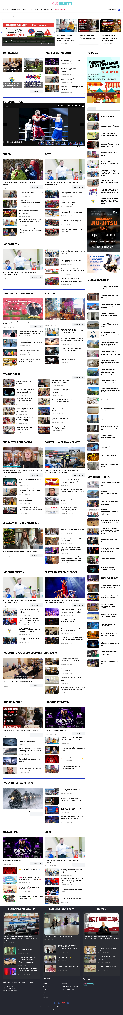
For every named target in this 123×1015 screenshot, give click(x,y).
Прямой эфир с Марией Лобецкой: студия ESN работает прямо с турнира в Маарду (73, 251)
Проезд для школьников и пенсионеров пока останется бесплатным (110, 502)
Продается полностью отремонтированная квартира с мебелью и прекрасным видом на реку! (110, 371)
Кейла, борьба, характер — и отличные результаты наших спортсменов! (107, 948)
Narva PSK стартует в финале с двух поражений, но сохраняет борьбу (72, 211)
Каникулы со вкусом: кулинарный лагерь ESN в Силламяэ (71, 261)
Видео (19, 9)
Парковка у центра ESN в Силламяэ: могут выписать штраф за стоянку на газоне (72, 270)
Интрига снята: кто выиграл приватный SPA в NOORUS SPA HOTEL (72, 799)
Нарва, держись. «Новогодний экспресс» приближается (70, 629)
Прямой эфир (47, 995)
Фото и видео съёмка (68, 989)
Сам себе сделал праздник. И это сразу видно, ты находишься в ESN (25, 419)
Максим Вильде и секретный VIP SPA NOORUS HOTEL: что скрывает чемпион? (72, 818)
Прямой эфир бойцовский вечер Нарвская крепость (109, 596)
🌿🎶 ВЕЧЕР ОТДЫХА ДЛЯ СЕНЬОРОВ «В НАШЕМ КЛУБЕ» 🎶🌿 (31, 897)
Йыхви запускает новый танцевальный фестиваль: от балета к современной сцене (72, 330)
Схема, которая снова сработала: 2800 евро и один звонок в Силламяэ (88, 37)
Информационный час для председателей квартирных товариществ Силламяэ (69, 509)
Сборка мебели (106, 400)
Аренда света (66, 992)
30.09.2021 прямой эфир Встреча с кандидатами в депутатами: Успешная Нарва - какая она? (110, 512)
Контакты (46, 986)
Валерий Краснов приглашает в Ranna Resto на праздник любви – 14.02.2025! (110, 549)
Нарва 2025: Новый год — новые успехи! (109, 624)
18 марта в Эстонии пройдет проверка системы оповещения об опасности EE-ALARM (72, 481)
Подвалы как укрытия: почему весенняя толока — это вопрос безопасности (109, 135)
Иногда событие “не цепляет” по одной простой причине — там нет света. (27, 970)
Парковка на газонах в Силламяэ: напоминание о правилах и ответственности (110, 182)
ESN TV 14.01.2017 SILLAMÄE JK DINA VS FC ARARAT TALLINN (110, 521)
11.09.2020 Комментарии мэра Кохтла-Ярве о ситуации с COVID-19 (110, 484)
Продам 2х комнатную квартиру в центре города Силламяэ (109, 315)
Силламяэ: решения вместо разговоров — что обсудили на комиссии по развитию (71, 660)
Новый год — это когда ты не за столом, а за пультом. (71, 808)
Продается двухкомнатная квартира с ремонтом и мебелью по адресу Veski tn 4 (110, 352)
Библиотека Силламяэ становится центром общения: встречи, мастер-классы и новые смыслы (22, 471)
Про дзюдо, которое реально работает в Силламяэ (107, 967)
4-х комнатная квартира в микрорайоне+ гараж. (109, 287)
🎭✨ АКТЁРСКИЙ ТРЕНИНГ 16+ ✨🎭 (72, 758)
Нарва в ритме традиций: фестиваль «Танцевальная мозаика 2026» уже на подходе (31, 230)
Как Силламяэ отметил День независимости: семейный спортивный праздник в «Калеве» (71, 202)
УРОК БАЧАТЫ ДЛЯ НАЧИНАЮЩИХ (71, 61)
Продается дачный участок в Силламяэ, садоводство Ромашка (110, 305)
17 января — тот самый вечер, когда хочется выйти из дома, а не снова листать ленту (72, 639)
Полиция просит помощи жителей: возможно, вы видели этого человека (73, 490)
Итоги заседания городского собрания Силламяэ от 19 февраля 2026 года (73, 688)
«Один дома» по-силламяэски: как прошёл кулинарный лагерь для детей (62, 391)
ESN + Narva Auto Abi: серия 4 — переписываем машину (70, 358)
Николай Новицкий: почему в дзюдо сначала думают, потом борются (108, 957)
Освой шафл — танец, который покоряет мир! (59, 936)
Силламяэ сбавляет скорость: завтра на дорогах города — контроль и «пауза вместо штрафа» (63, 471)
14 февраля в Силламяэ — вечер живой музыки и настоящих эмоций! (30, 341)
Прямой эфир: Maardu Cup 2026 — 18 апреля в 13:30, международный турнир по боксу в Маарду (30, 620)
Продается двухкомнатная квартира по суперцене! (109, 381)
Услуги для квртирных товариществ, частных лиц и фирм (110, 334)
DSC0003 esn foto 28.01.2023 (12, 142)
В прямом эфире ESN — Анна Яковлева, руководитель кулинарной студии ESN (25, 391)
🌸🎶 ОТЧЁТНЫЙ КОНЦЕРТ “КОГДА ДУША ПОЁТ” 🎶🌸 (29, 888)
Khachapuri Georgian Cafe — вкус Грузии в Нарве (109, 634)
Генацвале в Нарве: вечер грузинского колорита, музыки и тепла (73, 530)
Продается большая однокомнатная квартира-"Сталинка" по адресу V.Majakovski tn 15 (109, 343)
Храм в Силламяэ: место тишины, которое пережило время (63, 322)
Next (55, 32)
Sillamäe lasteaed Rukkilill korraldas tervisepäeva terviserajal (32, 69)
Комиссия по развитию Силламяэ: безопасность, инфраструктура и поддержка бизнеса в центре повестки (12, 71)
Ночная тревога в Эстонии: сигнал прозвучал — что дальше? (29, 740)
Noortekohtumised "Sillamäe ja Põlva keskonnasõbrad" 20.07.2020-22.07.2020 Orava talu (110, 587)
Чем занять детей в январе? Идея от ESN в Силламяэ (60, 381)
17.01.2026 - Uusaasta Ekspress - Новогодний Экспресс (70, 620)
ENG (113, 9)
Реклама (64, 983)
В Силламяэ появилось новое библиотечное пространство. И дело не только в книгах (30, 509)
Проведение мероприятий (70, 986)
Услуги (30, 9)
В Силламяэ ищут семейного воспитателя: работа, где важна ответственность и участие (33, 86)
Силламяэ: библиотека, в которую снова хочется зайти (29, 499)
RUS (119, 9)
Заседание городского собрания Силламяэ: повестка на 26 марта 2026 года (72, 679)
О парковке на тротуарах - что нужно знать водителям (110, 125)
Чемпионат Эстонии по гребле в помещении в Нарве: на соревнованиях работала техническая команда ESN (28, 960)
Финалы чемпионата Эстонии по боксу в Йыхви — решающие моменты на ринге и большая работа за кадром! (20, 938)
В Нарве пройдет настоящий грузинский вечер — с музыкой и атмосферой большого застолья (71, 558)
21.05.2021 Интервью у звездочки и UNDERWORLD (109, 559)
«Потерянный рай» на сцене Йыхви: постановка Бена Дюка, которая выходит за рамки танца (65, 38)
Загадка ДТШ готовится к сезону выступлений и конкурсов (109, 606)
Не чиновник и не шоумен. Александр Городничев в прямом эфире (30, 360)
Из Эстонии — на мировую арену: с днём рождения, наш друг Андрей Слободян (72, 889)
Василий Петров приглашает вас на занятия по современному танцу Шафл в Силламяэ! (67, 947)
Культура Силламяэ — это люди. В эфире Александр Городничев (29, 351)
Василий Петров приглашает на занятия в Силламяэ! (68, 967)
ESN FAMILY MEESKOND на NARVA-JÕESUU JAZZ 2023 (108, 568)
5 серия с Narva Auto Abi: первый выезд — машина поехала (71, 349)
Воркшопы (46, 997)
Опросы (36, 9)
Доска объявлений (46, 9)
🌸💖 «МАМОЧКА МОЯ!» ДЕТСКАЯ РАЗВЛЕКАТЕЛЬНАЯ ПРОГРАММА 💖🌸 (30, 878)
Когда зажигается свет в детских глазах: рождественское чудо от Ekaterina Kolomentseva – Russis (71, 610)
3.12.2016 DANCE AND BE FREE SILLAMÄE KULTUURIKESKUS (109, 578)
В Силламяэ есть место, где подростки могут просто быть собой (25, 400)
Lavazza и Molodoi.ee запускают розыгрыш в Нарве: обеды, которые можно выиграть (109, 38)
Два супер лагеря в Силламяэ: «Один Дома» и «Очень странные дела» (61, 428)
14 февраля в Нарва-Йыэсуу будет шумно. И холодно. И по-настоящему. (73, 790)
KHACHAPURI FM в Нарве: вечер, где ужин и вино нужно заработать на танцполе (72, 87)
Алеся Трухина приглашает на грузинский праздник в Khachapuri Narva (71, 549)
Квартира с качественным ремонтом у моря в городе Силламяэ (109, 427)
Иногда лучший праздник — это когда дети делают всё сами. (62, 400)
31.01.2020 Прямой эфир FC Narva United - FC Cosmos (109, 615)
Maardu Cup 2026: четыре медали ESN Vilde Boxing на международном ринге (109, 163)
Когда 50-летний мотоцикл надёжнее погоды (17, 811)
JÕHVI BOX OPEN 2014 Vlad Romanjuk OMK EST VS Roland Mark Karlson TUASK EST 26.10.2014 (110, 531)
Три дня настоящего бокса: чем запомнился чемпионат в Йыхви (71, 221)
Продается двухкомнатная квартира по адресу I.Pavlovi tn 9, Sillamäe (110, 362)
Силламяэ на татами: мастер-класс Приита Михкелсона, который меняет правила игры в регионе (101, 937)
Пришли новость (59, 9)
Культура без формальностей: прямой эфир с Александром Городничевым (31, 332)
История (45, 983)
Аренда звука (66, 995)
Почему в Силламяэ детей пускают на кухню (24, 428)
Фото (24, 9)
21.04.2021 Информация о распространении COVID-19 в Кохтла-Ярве (110, 653)
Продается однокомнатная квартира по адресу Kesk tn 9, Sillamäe (110, 390)
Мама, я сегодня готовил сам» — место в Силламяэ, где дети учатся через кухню (25, 409)
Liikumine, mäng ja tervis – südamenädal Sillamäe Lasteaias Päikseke (71, 69)
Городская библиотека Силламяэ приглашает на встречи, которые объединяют (29, 490)
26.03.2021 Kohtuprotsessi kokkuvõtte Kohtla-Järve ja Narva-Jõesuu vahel (109, 493)
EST (116, 9)
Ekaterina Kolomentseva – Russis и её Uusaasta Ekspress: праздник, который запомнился (62, 601)
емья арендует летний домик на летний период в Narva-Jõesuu (110, 324)
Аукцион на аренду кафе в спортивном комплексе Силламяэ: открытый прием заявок (12, 86)
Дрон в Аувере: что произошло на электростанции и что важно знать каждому (30, 759)
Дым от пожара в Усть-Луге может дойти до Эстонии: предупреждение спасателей (30, 750)
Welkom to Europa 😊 (64, 957)
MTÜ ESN (5, 9)
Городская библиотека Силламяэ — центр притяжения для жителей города (30, 481)
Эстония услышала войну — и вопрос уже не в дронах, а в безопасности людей (72, 340)
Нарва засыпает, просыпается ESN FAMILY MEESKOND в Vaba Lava (110, 643)
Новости (13, 9)
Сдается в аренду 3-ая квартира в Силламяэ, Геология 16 (108, 437)
